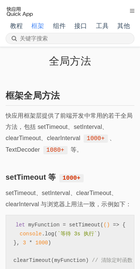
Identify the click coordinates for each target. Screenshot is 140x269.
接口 (80, 26)
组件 (59, 26)
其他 (123, 26)
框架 (37, 26)
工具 (102, 26)
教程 (16, 26)
